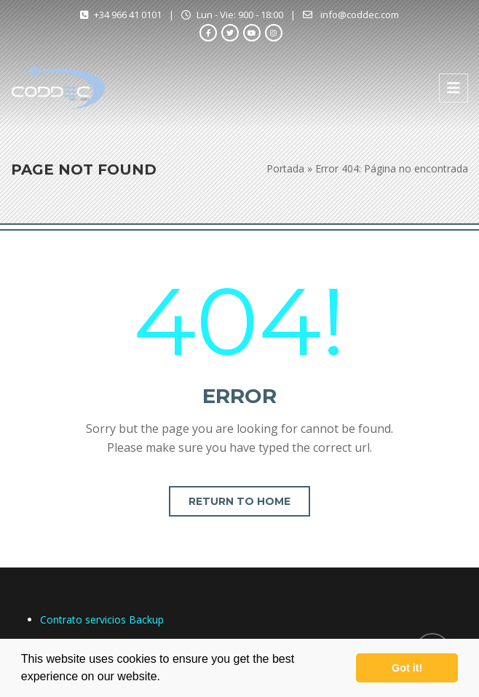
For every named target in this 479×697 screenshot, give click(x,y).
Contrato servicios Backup (102, 619)
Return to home (239, 501)
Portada (285, 168)
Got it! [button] (407, 668)
